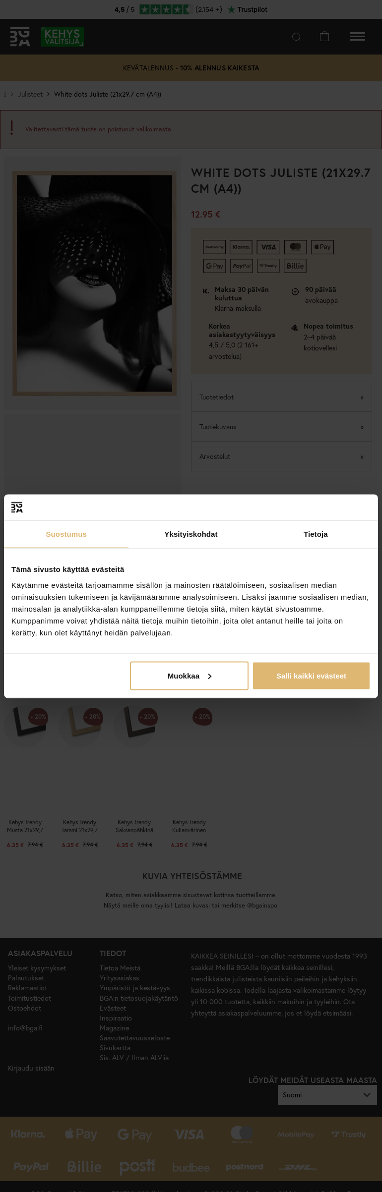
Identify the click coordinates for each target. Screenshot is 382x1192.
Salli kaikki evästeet (311, 675)
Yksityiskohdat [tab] (190, 534)
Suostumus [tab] (66, 534)
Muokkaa (189, 675)
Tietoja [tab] (316, 534)
